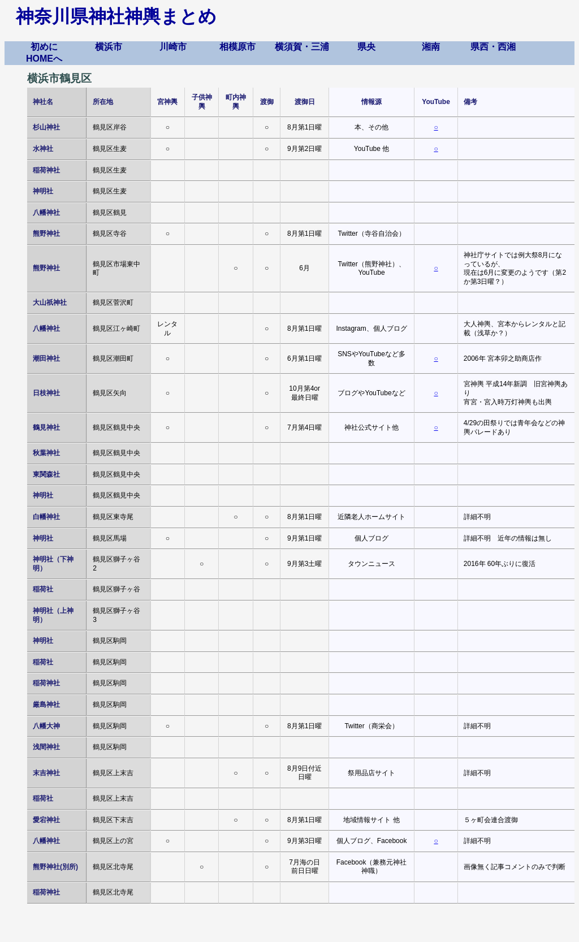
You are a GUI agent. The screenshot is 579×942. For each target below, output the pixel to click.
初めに (44, 46)
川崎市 (173, 46)
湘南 (431, 46)
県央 (366, 46)
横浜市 (108, 46)
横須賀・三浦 (302, 46)
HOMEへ (44, 58)
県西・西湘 (493, 46)
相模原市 (237, 46)
